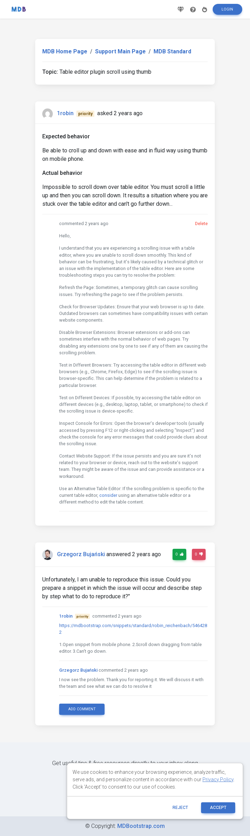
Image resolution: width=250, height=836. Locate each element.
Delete (201, 223)
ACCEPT (218, 807)
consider (108, 495)
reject (180, 807)
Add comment (82, 709)
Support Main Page (120, 51)
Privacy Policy (217, 779)
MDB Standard (172, 51)
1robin (65, 113)
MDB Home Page (64, 51)
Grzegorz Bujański (81, 554)
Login (227, 11)
